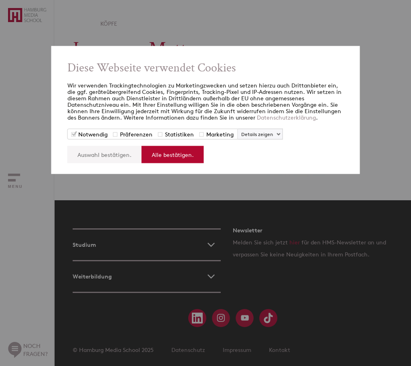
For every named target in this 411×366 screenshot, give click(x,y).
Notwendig (93, 133)
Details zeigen (257, 134)
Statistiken (179, 133)
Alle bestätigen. (173, 154)
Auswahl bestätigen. (104, 154)
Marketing (220, 133)
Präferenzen (136, 133)
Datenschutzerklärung (286, 117)
